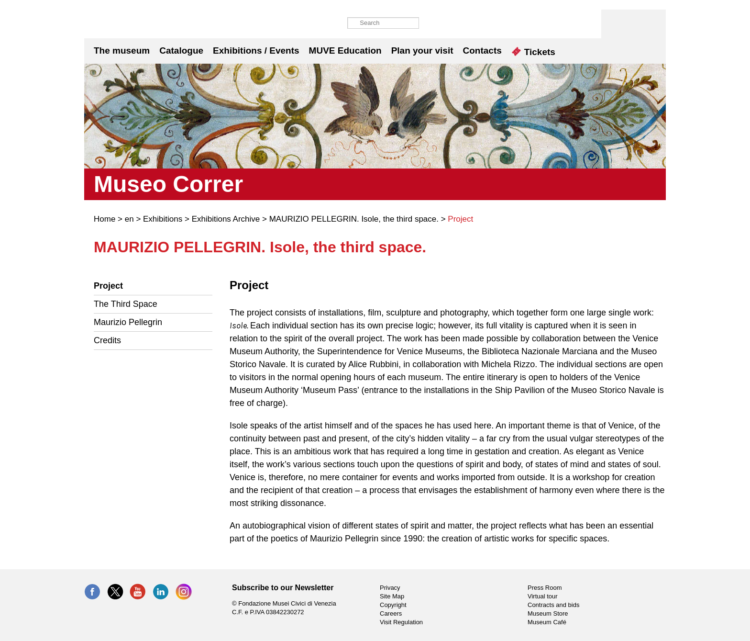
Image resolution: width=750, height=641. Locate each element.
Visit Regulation (401, 622)
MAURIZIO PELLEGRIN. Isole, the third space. (354, 219)
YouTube (138, 592)
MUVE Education (345, 50)
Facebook (92, 592)
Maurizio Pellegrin (128, 322)
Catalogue (181, 50)
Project (108, 286)
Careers (391, 613)
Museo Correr (128, 24)
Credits (107, 340)
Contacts (482, 50)
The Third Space (125, 304)
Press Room (545, 587)
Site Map (392, 596)
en (129, 219)
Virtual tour (543, 596)
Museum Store (548, 613)
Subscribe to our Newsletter (283, 588)
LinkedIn (161, 592)
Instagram (184, 592)
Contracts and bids (553, 604)
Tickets (533, 52)
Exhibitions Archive (226, 219)
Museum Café (547, 622)
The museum (122, 50)
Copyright (393, 604)
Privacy (390, 587)
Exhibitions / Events (256, 50)
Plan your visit (422, 50)
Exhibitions (162, 219)
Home (104, 219)
